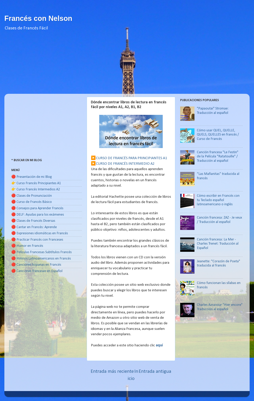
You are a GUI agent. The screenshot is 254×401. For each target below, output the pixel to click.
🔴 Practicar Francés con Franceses (37, 240)
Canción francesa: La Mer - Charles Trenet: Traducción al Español (218, 244)
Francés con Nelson (38, 18)
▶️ (93, 158)
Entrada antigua (155, 371)
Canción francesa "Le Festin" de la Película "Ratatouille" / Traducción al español (217, 156)
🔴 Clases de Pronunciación (31, 196)
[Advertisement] (127, 66)
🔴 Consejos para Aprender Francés (37, 208)
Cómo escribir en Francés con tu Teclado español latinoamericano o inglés (218, 200)
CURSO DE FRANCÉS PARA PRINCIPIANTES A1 (131, 158)
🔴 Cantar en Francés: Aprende (34, 227)
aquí (159, 345)
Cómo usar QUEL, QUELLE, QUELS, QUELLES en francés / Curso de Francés (218, 135)
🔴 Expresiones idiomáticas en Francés (39, 233)
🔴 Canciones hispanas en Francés (36, 265)
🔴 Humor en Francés (27, 246)
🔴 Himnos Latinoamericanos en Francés (41, 259)
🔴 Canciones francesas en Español (37, 271)
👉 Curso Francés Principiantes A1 (36, 183)
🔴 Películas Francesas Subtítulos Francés (41, 252)
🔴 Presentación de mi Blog (31, 177)
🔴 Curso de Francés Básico (31, 202)
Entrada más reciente (112, 371)
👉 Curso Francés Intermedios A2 (35, 189)
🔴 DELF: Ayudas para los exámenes (37, 215)
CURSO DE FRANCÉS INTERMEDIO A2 (125, 164)
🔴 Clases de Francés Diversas (33, 221)
